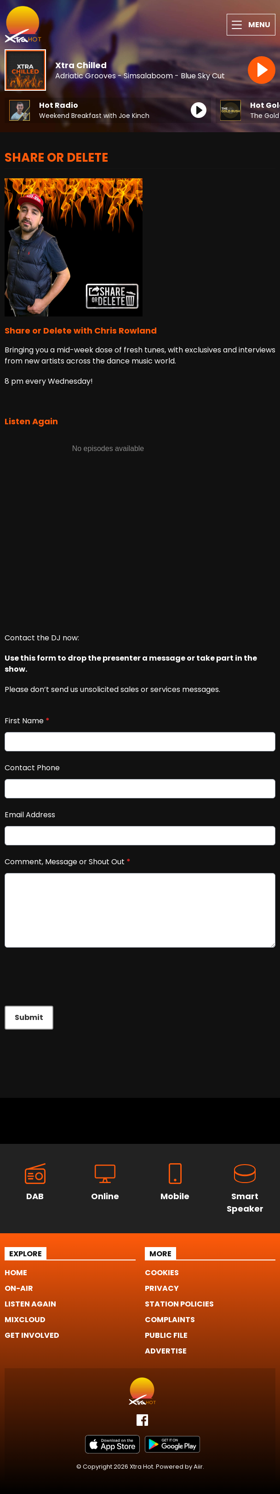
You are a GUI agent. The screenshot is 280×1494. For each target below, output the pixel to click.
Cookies (162, 1272)
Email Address (30, 814)
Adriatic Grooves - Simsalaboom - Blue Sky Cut (140, 76)
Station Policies (179, 1304)
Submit (29, 1017)
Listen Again (30, 1304)
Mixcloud (25, 1319)
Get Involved (32, 1335)
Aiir (198, 1466)
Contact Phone (32, 767)
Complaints (170, 1319)
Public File (166, 1335)
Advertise (166, 1351)
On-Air (19, 1288)
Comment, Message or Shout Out (68, 861)
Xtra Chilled (81, 65)
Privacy (162, 1288)
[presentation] (74, 977)
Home (16, 1272)
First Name (27, 720)
